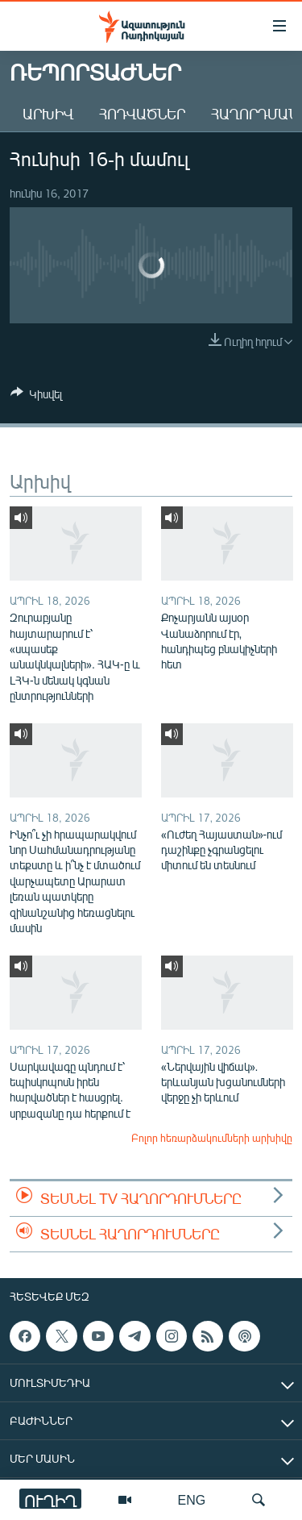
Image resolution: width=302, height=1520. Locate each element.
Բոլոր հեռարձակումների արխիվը (211, 1137)
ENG (192, 1499)
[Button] (36, 396)
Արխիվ (48, 114)
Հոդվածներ (142, 114)
